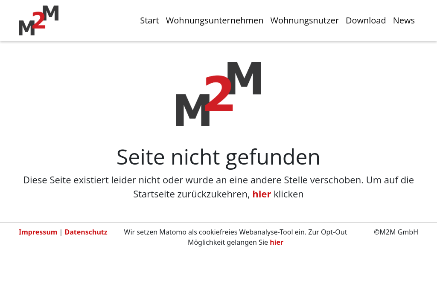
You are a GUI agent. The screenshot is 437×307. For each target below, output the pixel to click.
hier (261, 193)
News (404, 20)
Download (366, 20)
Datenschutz (86, 232)
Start (149, 20)
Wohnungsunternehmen (215, 20)
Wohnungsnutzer (305, 20)
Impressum (38, 232)
